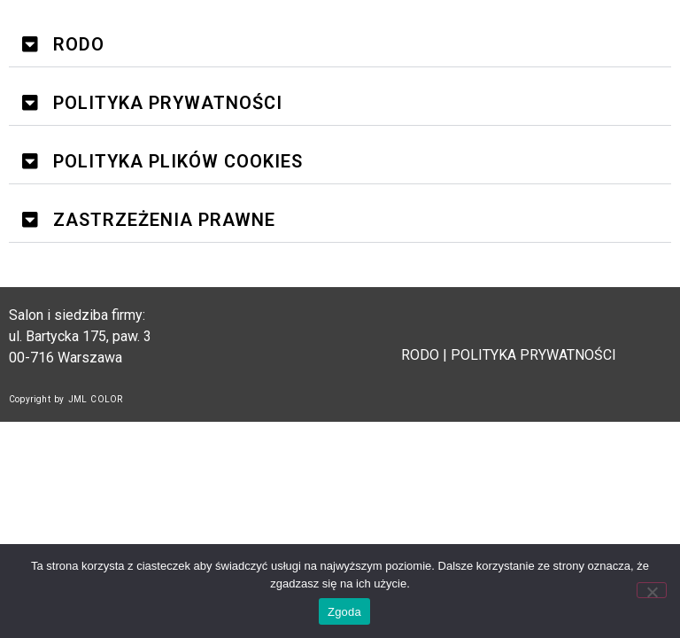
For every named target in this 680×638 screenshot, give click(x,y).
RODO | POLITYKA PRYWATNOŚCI (510, 354)
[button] (340, 44)
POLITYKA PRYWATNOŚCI (167, 102)
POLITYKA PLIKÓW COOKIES (178, 161)
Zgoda (344, 612)
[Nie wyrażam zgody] (652, 590)
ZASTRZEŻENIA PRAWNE (164, 219)
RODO (78, 44)
